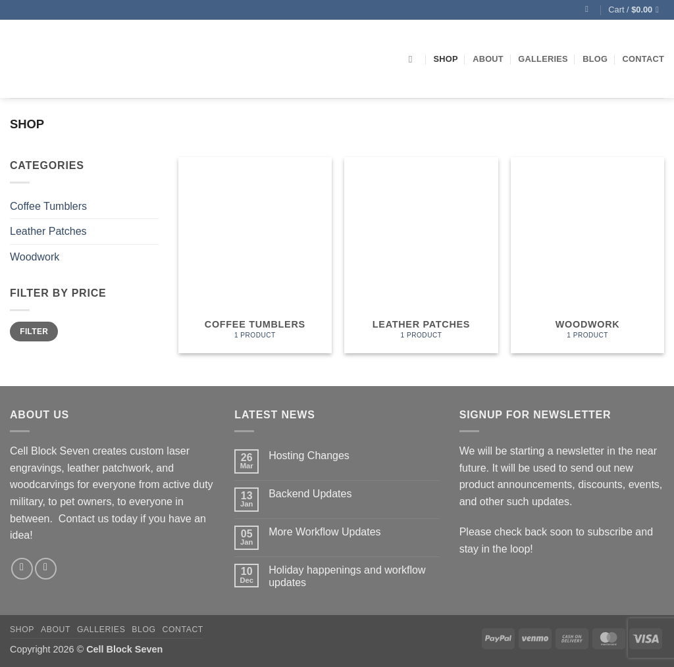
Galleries (543, 59)
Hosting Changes (309, 455)
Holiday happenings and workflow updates (347, 576)
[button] (589, 9)
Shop (445, 59)
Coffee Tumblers (48, 206)
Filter (34, 331)
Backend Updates (310, 493)
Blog (595, 59)
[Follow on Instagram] (46, 569)
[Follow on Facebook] (22, 569)
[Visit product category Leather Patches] (421, 255)
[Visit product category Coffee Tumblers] (255, 255)
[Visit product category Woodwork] (587, 255)
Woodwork (34, 256)
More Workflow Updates (324, 531)
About (488, 59)
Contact (643, 59)
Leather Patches (48, 231)
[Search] (414, 59)
